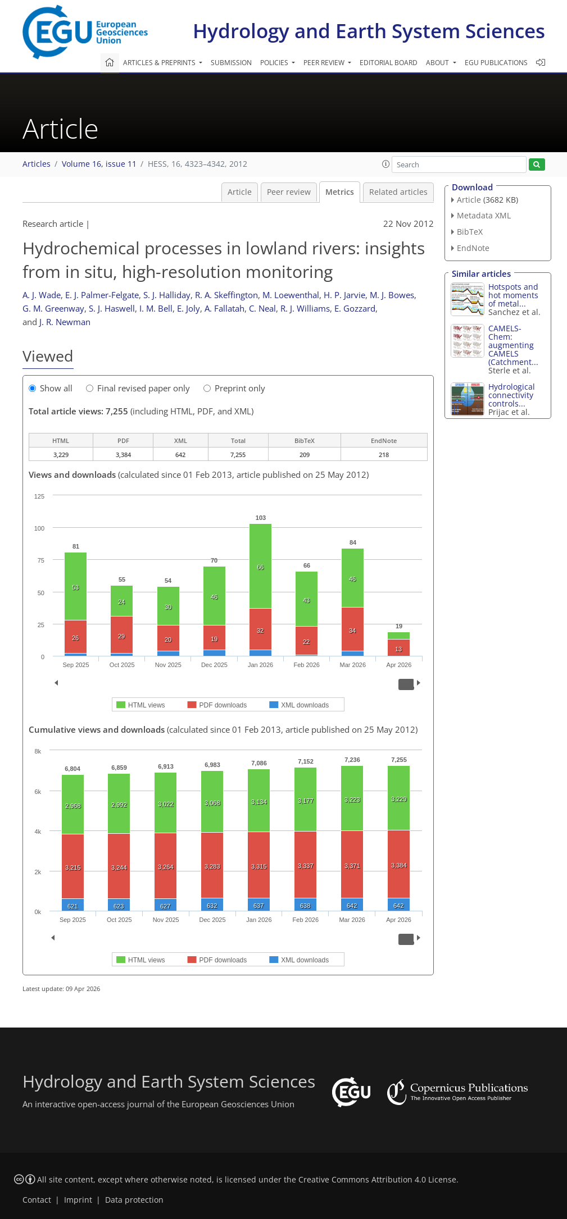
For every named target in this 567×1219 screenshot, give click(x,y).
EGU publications (496, 62)
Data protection (134, 1200)
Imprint (78, 1200)
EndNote (473, 248)
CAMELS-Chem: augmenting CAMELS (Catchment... (513, 345)
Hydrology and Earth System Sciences (369, 30)
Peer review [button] (324, 62)
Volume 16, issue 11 (99, 164)
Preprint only (234, 388)
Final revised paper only (138, 388)
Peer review (289, 192)
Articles (36, 164)
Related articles (398, 192)
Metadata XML (484, 215)
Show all (50, 388)
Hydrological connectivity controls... (511, 395)
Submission (231, 62)
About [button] (438, 62)
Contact (36, 1200)
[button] (386, 164)
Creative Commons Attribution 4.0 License (377, 1180)
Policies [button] (275, 62)
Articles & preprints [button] (160, 62)
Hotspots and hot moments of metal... (513, 295)
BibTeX (470, 231)
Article (240, 192)
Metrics (339, 192)
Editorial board (389, 62)
